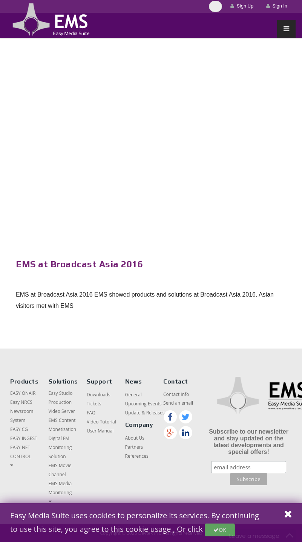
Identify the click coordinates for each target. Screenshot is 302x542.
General (133, 394)
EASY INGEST (23, 438)
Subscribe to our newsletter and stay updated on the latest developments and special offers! (248, 441)
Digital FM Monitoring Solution (60, 447)
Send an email (178, 403)
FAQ (91, 413)
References (137, 456)
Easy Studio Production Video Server (62, 402)
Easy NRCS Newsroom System (21, 411)
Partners (134, 447)
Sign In (276, 6)
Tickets (94, 403)
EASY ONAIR (22, 393)
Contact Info (176, 394)
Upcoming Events (143, 403)
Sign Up (241, 6)
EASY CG (19, 429)
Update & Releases (145, 413)
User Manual (100, 431)
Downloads (98, 394)
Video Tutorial (101, 422)
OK (219, 529)
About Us (134, 438)
